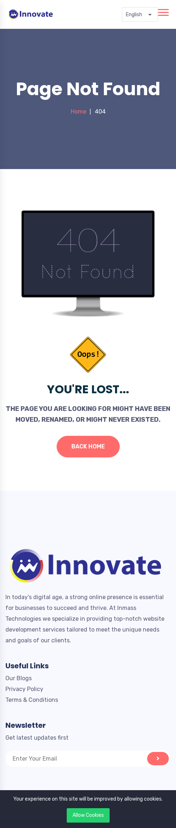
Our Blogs (18, 678)
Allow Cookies (88, 815)
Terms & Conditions (31, 699)
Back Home (88, 446)
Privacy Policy (24, 689)
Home (78, 111)
